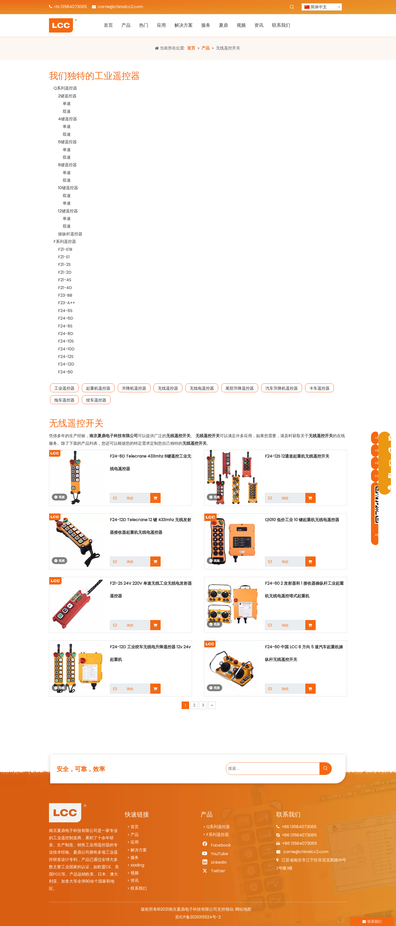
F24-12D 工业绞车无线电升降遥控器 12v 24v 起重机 (150, 653)
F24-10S (66, 341)
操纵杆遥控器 (70, 234)
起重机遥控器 (98, 388)
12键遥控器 (68, 211)
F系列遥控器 (65, 241)
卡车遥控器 (319, 388)
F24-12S (65, 356)
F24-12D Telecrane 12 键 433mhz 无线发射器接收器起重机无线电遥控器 (150, 526)
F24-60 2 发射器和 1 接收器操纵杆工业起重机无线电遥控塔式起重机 (304, 589)
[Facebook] (216, 845)
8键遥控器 (67, 165)
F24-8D (65, 333)
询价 (122, 498)
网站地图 (243, 909)
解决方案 (139, 850)
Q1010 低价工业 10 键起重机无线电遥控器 (302, 520)
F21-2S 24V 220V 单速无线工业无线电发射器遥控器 (151, 589)
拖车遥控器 (64, 400)
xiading (137, 865)
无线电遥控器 (202, 388)
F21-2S (64, 264)
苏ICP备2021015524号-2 (198, 917)
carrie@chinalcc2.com (120, 7)
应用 (135, 842)
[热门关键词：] (291, 7)
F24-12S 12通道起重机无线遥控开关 (297, 456)
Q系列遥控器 (65, 88)
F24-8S (65, 326)
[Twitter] (216, 871)
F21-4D (65, 288)
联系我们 (139, 888)
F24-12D (66, 364)
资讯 (135, 880)
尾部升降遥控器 (240, 388)
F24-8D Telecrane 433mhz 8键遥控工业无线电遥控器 (150, 462)
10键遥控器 (68, 188)
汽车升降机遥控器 (281, 388)
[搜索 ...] (272, 769)
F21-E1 (64, 257)
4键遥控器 (67, 119)
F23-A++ (66, 303)
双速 (67, 111)
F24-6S (65, 311)
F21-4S (64, 280)
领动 (229, 909)
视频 (135, 873)
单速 (67, 103)
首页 (135, 827)
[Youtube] (216, 854)
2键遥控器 (67, 96)
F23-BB (65, 295)
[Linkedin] (216, 862)
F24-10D (66, 349)
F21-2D (64, 272)
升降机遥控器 (134, 388)
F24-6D (65, 318)
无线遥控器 (168, 388)
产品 (135, 834)
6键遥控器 (67, 142)
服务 (135, 857)
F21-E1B (65, 249)
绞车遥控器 (96, 400)
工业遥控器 (64, 388)
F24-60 (65, 372)
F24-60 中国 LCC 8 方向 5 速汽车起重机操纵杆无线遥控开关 (304, 653)
